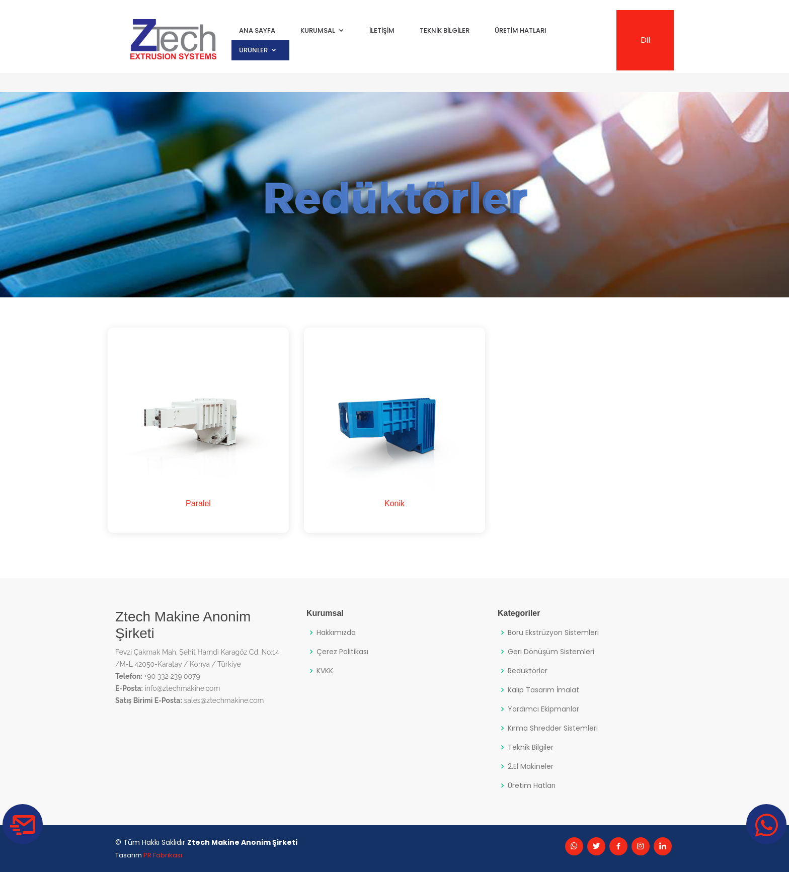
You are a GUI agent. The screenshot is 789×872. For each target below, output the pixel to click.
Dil (645, 40)
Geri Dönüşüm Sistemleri (551, 651)
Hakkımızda (336, 632)
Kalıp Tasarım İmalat (543, 689)
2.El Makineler (531, 766)
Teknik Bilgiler (444, 30)
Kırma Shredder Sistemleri (553, 728)
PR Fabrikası (162, 855)
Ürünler (253, 50)
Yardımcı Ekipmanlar (543, 708)
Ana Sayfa (257, 30)
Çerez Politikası (342, 651)
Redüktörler (527, 670)
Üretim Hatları (520, 30)
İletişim (382, 30)
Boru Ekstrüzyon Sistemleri (553, 632)
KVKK (325, 670)
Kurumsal (317, 30)
